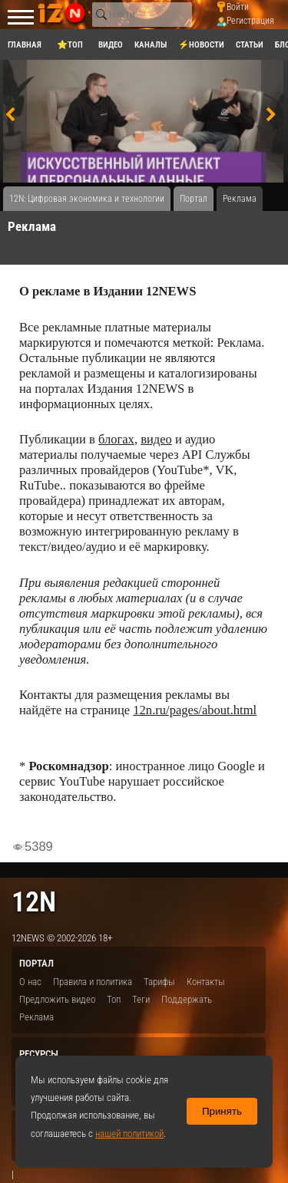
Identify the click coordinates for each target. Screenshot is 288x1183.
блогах (116, 439)
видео (156, 439)
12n (34, 902)
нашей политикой (129, 1133)
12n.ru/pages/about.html (195, 710)
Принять (222, 1111)
